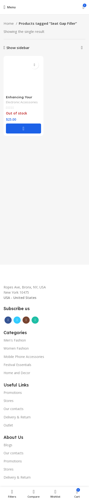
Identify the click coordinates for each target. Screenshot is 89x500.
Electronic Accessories (22, 102)
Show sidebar (17, 47)
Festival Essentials (17, 364)
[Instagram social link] (26, 320)
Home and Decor (17, 373)
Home (9, 23)
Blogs (8, 445)
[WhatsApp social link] (35, 320)
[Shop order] (81, 47)
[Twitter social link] (17, 320)
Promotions (13, 392)
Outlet (8, 425)
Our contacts (13, 408)
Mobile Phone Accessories (24, 356)
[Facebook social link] (8, 320)
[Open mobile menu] (9, 7)
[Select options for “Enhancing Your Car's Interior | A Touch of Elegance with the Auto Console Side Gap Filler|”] (23, 129)
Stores (9, 400)
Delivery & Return (17, 417)
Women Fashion (16, 348)
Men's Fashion (15, 340)
